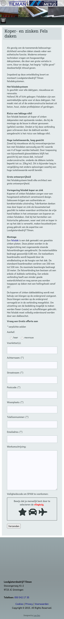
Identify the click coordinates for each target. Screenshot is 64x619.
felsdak (15, 240)
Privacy (29, 604)
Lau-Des (36, 615)
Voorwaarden (42, 604)
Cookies (19, 604)
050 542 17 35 (21, 597)
